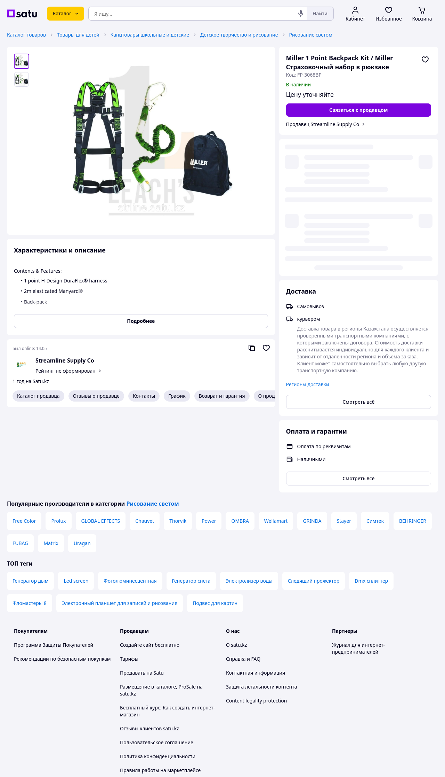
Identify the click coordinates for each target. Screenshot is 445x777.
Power (209, 435)
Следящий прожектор (314, 495)
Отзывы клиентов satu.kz (149, 643)
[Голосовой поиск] (301, 13)
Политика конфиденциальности (157, 671)
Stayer (344, 435)
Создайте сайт (137, 559)
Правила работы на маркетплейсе (160, 685)
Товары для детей (78, 34)
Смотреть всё (358, 260)
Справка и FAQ (243, 573)
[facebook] (349, 704)
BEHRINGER (412, 435)
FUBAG (20, 457)
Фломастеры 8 (30, 517)
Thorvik (177, 435)
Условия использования (293, 744)
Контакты (144, 396)
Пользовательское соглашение (156, 657)
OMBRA (240, 435)
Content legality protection (256, 615)
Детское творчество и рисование (239, 34)
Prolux (58, 435)
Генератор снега (191, 495)
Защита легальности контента (261, 601)
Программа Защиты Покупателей (53, 559)
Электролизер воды (249, 495)
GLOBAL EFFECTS (100, 435)
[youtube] (336, 704)
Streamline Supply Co (64, 360)
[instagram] (361, 704)
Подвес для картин (215, 517)
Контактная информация (255, 587)
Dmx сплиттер (371, 495)
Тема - (148, 703)
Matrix (50, 457)
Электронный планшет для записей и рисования (119, 517)
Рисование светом (310, 34)
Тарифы (129, 573)
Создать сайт (311, 763)
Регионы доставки (307, 243)
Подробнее (141, 321)
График (176, 396)
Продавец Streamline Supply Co (322, 124)
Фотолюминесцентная (130, 495)
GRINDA (312, 435)
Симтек (375, 435)
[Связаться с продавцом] (358, 110)
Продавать (132, 587)
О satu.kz (236, 559)
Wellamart (276, 435)
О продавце (272, 396)
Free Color (24, 435)
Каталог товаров (26, 34)
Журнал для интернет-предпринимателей (358, 563)
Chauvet (144, 435)
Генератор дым (30, 495)
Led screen (76, 495)
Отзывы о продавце (96, 396)
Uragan (82, 457)
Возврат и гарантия (222, 396)
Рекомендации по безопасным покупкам (62, 573)
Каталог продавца (38, 396)
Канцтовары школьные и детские (150, 34)
